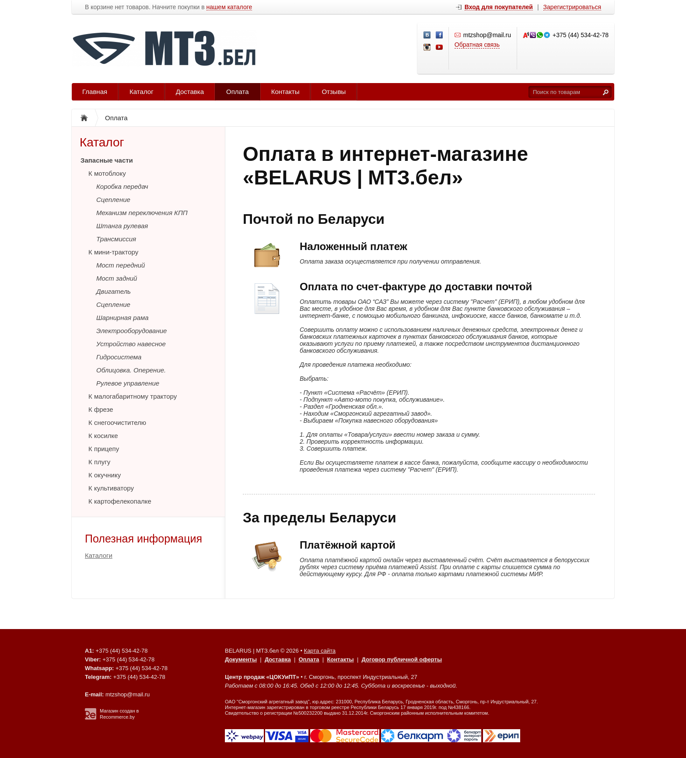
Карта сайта (320, 650)
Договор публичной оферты (402, 659)
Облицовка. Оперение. (131, 370)
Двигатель (113, 291)
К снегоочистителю (117, 422)
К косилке (103, 435)
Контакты (285, 91)
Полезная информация (143, 538)
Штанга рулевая (122, 225)
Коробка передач (122, 186)
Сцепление (113, 199)
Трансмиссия (116, 239)
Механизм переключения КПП (142, 212)
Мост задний (116, 278)
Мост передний (120, 265)
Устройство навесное (131, 344)
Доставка (190, 91)
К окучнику (104, 475)
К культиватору (111, 488)
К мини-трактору (113, 252)
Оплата (237, 91)
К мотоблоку (107, 173)
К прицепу (103, 448)
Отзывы (334, 91)
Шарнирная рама (122, 317)
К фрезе (100, 409)
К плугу (99, 462)
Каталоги (98, 555)
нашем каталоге (229, 7)
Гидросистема (118, 357)
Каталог (142, 91)
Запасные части (106, 160)
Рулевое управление (127, 383)
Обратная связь (477, 44)
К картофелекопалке (119, 501)
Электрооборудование (131, 330)
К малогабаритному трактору (132, 396)
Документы (241, 659)
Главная (94, 91)
